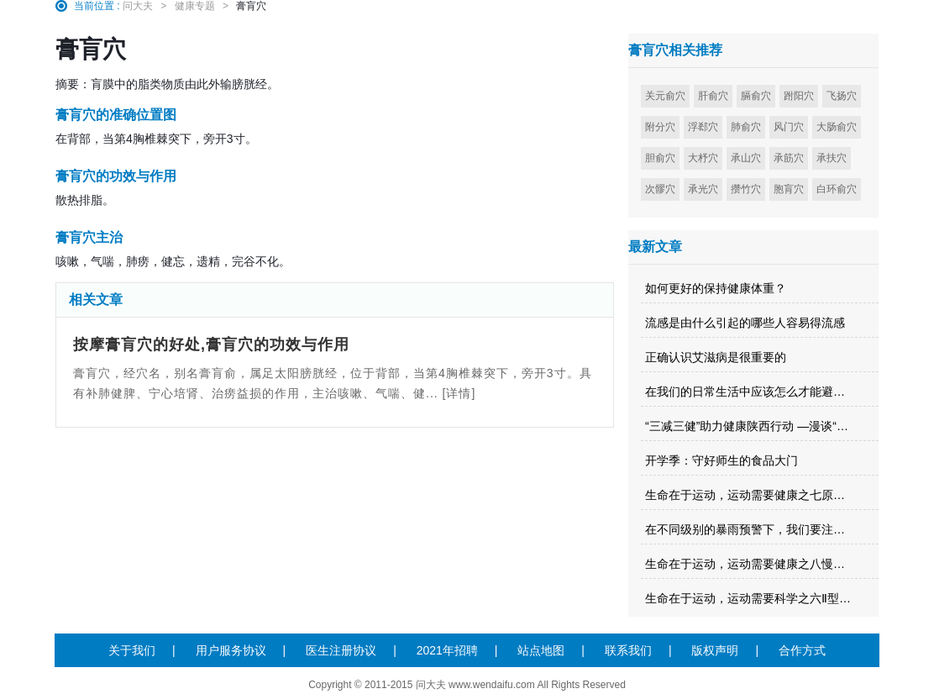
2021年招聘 (447, 650)
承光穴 (703, 189)
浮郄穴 (703, 127)
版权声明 (714, 650)
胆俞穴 (660, 158)
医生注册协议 (341, 650)
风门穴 (789, 127)
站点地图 (540, 650)
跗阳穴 (799, 96)
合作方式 (802, 650)
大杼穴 (703, 158)
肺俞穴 (746, 127)
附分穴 (660, 127)
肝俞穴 (713, 96)
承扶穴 (831, 158)
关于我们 (131, 650)
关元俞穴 (665, 96)
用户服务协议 (231, 650)
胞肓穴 (789, 189)
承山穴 (746, 158)
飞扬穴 (841, 96)
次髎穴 (660, 189)
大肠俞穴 (836, 127)
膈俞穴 (756, 96)
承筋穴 (789, 158)
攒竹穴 (746, 189)
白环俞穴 (836, 189)
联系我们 (628, 650)
